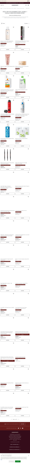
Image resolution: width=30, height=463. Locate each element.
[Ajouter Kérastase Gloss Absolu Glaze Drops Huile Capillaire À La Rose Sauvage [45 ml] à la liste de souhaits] (13, 343)
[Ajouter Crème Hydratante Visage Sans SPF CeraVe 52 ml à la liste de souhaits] (13, 245)
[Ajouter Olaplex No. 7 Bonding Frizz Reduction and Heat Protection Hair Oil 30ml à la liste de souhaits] (13, 221)
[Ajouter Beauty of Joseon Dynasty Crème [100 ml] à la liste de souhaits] (28, 245)
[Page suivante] (18, 419)
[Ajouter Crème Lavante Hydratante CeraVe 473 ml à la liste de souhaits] (28, 76)
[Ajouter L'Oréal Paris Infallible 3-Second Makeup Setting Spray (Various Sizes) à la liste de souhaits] (13, 100)
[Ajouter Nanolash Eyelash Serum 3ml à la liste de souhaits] (28, 343)
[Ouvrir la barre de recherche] (2, 5)
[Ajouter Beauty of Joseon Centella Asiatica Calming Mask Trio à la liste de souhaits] (28, 125)
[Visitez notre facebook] (18, 428)
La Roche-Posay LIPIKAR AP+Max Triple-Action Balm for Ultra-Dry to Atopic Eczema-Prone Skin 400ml (22, 115)
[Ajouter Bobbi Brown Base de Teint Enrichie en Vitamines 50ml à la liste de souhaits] (28, 369)
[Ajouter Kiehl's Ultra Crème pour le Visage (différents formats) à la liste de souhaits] (28, 149)
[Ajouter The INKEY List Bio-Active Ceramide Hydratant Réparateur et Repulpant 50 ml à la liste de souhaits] (13, 393)
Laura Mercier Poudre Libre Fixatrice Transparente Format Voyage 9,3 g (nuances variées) (7, 332)
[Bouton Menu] (1, 5)
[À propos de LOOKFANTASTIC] (15, 449)
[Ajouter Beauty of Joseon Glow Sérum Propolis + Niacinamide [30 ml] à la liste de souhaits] (28, 172)
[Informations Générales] (15, 447)
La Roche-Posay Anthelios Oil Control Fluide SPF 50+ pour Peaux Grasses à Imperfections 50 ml (7, 90)
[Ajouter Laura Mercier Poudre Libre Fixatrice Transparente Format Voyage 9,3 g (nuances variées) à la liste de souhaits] (13, 318)
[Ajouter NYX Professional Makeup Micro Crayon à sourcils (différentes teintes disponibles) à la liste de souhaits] (28, 27)
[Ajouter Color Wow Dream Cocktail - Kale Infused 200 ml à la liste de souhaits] (13, 269)
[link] (26, 5)
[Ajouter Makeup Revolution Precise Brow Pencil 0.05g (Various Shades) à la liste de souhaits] (13, 149)
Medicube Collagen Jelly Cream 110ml (21, 407)
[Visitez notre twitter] (20, 428)
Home (1, 8)
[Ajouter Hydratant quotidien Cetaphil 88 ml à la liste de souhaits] (28, 269)
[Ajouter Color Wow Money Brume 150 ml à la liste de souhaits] (28, 197)
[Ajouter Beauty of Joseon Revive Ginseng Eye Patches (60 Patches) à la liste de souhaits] (28, 52)
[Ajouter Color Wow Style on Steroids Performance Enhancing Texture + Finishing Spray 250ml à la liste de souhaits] (13, 172)
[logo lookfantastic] (15, 5)
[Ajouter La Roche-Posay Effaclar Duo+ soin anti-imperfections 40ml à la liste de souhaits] (28, 221)
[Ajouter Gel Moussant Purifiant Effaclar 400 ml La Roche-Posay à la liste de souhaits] (13, 125)
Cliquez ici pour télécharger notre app (15, 15)
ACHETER (7, 49)
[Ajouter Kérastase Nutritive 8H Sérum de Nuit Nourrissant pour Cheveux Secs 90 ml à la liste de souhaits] (28, 318)
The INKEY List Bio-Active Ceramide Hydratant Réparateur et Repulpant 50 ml (7, 408)
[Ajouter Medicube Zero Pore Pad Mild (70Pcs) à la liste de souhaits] (13, 369)
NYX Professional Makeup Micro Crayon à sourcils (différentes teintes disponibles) (22, 42)
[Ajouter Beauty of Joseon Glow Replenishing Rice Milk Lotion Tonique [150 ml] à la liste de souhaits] (13, 27)
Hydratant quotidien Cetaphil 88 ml (21, 283)
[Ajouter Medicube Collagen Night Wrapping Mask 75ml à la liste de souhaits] (13, 52)
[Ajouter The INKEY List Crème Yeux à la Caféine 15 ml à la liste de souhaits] (13, 294)
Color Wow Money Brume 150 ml (21, 210)
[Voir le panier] (28, 5)
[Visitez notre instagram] (23, 428)
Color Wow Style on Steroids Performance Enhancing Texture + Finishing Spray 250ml (6, 187)
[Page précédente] (11, 419)
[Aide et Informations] (15, 444)
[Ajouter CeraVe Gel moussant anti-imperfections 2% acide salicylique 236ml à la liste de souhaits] (13, 197)
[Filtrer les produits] (26, 23)
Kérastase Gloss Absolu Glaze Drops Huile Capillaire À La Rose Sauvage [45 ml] (7, 358)
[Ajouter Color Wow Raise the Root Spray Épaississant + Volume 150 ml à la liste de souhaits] (28, 294)
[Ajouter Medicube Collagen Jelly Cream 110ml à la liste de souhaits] (28, 393)
